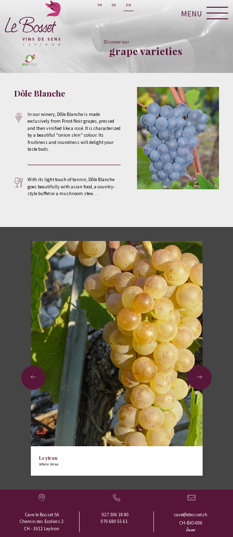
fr (99, 4)
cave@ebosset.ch (190, 514)
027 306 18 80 (115, 514)
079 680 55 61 (114, 521)
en (128, 4)
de (113, 4)
